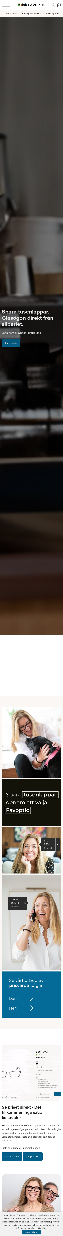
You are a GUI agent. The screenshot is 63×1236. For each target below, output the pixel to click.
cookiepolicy (40, 1228)
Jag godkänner (31, 1232)
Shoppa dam (12, 1156)
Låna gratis (11, 343)
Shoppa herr (32, 1156)
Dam (19, 998)
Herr (19, 1008)
